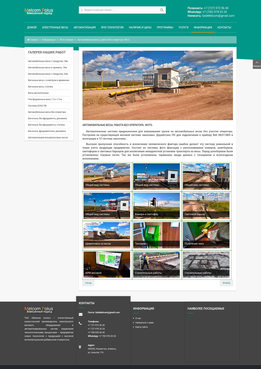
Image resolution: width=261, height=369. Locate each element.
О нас (138, 318)
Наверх (257, 63)
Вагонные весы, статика (40, 86)
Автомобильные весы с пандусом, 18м (48, 61)
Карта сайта (141, 327)
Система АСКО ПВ (37, 105)
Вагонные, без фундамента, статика (46, 125)
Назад (88, 283)
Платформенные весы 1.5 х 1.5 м (45, 99)
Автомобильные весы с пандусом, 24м (48, 74)
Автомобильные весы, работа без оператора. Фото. (117, 125)
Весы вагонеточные (38, 93)
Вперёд (226, 283)
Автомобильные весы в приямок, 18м (47, 67)
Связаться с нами (144, 322)
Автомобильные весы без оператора (47, 112)
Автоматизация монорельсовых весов (48, 137)
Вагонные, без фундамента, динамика (47, 118)
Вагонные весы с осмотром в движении (48, 80)
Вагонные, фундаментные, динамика (47, 131)
